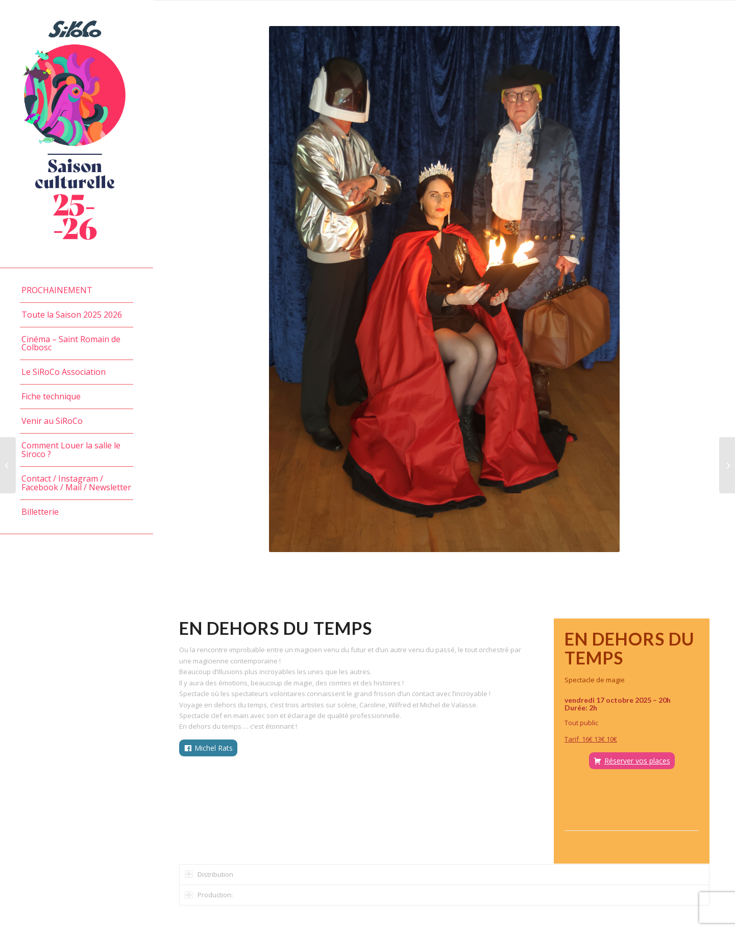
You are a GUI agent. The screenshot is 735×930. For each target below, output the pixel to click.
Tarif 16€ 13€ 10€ (591, 739)
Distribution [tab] (209, 874)
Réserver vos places (637, 761)
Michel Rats (213, 748)
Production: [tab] (209, 894)
